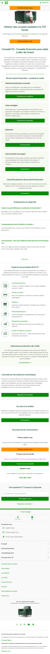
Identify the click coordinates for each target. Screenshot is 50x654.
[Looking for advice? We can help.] (25, 8)
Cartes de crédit (17, 291)
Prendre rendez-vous (11, 531)
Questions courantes (25, 503)
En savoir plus (6, 639)
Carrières (4, 585)
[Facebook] (20, 624)
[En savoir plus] (25, 362)
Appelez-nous (9, 527)
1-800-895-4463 (25, 477)
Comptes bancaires (18, 282)
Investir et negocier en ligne (21, 330)
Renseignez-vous (25, 498)
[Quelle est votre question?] (25, 492)
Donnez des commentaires (13, 536)
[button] (25, 95)
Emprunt (14, 301)
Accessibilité (5, 572)
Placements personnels (19, 320)
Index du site (5, 594)
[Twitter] (17, 624)
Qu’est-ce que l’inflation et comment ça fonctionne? (21, 207)
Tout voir (25, 258)
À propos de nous (6, 581)
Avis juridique (5, 567)
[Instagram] (24, 624)
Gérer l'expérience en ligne (9, 590)
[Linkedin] (33, 624)
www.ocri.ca (5, 650)
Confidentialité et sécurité (9, 563)
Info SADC (4, 576)
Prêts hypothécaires (18, 310)
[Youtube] (29, 624)
